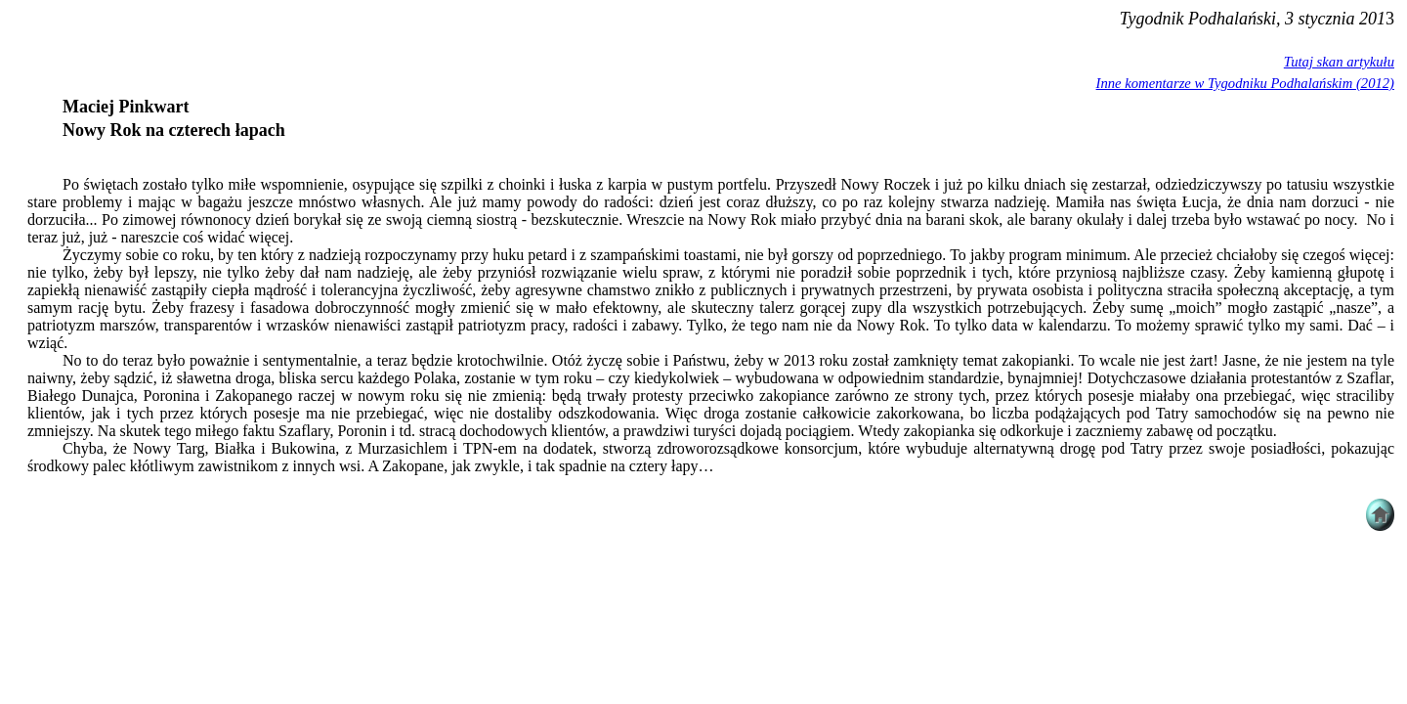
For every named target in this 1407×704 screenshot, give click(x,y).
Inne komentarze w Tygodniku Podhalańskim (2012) (1245, 83)
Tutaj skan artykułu (1339, 61)
